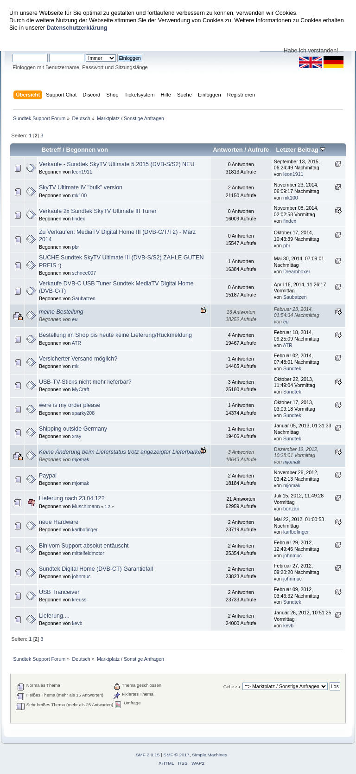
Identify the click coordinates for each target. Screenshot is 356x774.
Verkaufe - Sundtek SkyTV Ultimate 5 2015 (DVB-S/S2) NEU (116, 164)
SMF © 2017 (177, 754)
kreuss (79, 599)
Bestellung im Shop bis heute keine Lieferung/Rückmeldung (115, 335)
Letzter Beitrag (300, 149)
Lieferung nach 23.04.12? (71, 498)
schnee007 (84, 273)
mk (75, 366)
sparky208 (83, 413)
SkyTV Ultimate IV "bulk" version (80, 187)
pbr (75, 247)
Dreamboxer (296, 271)
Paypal (48, 475)
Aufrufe (258, 149)
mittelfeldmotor (88, 553)
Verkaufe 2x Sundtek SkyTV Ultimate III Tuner (98, 211)
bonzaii (291, 508)
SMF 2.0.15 (148, 754)
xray (76, 436)
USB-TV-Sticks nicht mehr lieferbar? (85, 382)
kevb (77, 623)
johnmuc (292, 555)
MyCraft (80, 389)
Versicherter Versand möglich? (78, 358)
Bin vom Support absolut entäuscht (83, 545)
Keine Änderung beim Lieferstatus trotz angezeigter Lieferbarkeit (121, 452)
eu (74, 319)
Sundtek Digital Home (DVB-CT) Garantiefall (96, 569)
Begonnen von (87, 149)
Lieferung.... (54, 616)
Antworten (227, 149)
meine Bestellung (61, 312)
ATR (76, 343)
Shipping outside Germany (73, 429)
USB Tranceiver (59, 592)
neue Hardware (58, 522)
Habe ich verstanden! (311, 50)
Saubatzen (83, 298)
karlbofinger (84, 529)
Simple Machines (209, 754)
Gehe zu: (232, 686)
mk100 (79, 195)
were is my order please (69, 405)
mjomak (80, 459)
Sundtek (292, 368)
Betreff (51, 149)
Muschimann (86, 506)
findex (78, 218)
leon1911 (82, 171)
